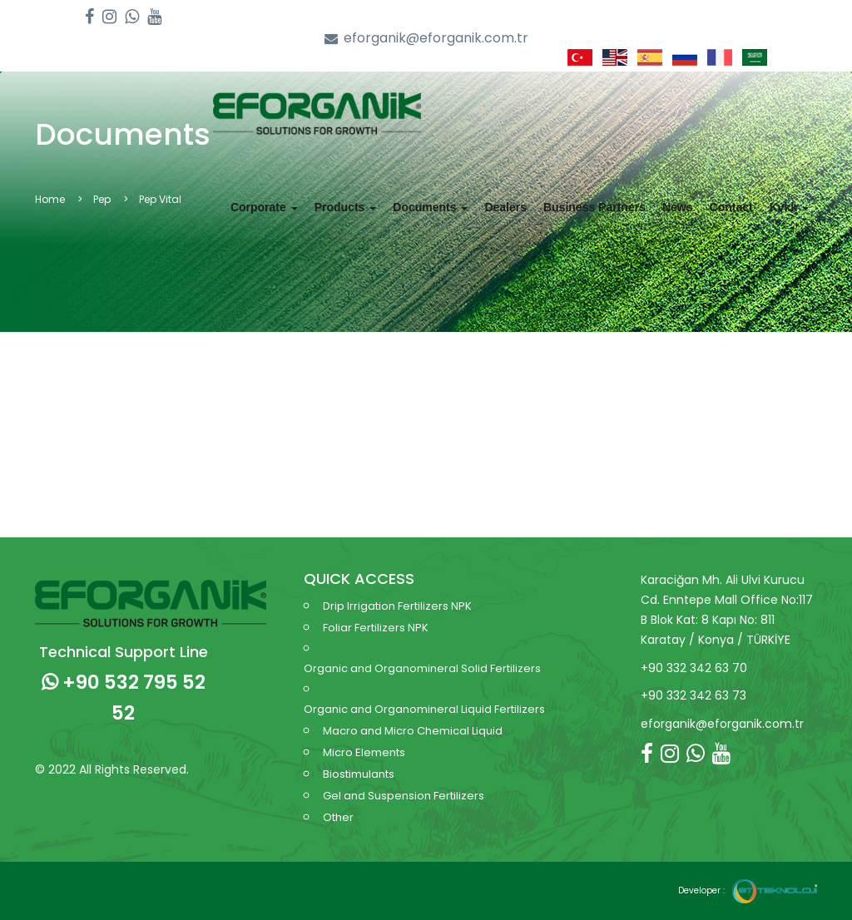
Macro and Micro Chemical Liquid (413, 731)
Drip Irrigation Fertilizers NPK (397, 606)
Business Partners (594, 207)
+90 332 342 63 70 (694, 668)
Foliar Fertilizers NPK (375, 628)
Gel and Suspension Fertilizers (403, 796)
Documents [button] (430, 207)
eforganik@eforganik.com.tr (426, 38)
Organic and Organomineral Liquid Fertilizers (424, 709)
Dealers (505, 207)
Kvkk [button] (789, 207)
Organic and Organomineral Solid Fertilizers (422, 668)
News (677, 207)
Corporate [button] (264, 207)
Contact (731, 207)
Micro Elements (364, 752)
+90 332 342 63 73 (693, 695)
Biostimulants (358, 774)
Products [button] (346, 207)
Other (338, 817)
